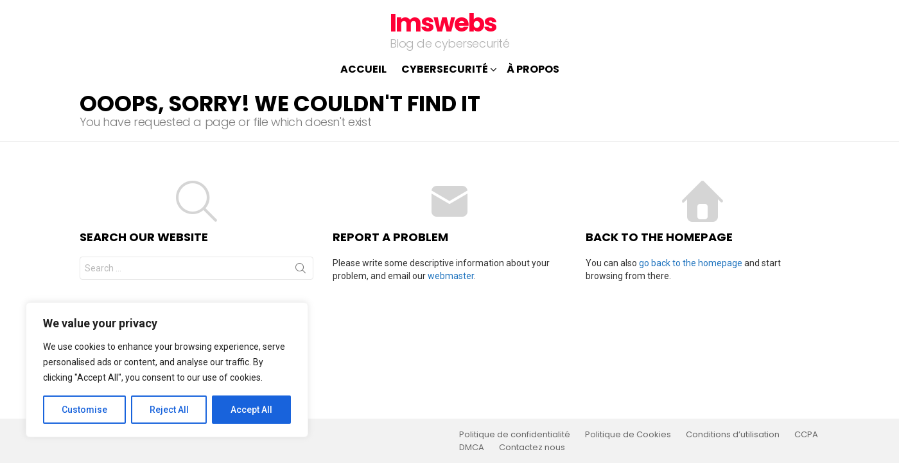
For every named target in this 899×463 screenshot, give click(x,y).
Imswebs (443, 23)
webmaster (451, 276)
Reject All (169, 409)
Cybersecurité (444, 70)
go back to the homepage (690, 263)
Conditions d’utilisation (733, 435)
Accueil (363, 69)
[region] (167, 369)
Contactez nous (532, 447)
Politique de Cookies (628, 435)
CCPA (806, 435)
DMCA (471, 447)
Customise (84, 409)
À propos (533, 69)
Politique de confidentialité (514, 435)
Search (300, 271)
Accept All (251, 409)
